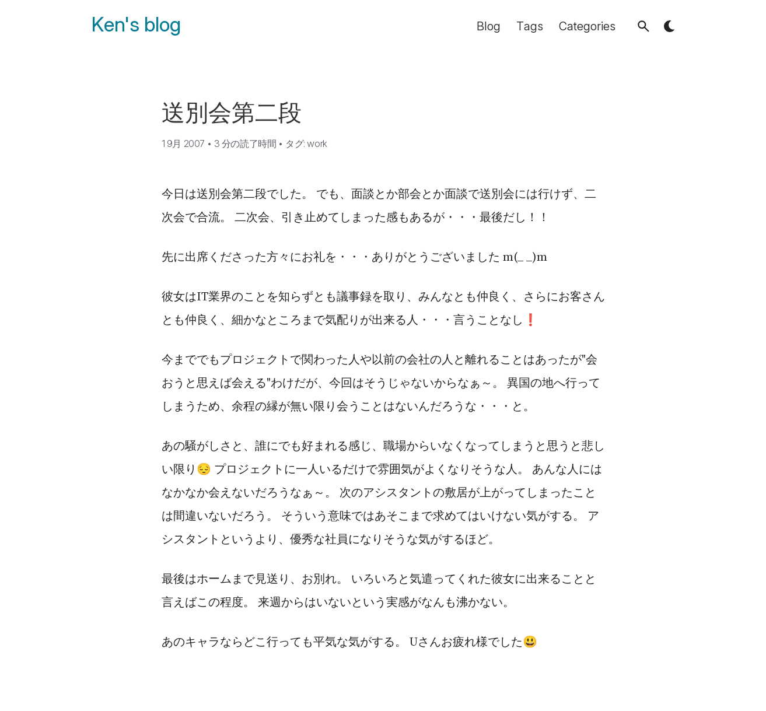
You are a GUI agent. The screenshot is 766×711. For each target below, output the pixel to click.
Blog (489, 26)
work (317, 143)
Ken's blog (136, 25)
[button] (643, 26)
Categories (587, 26)
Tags (529, 26)
